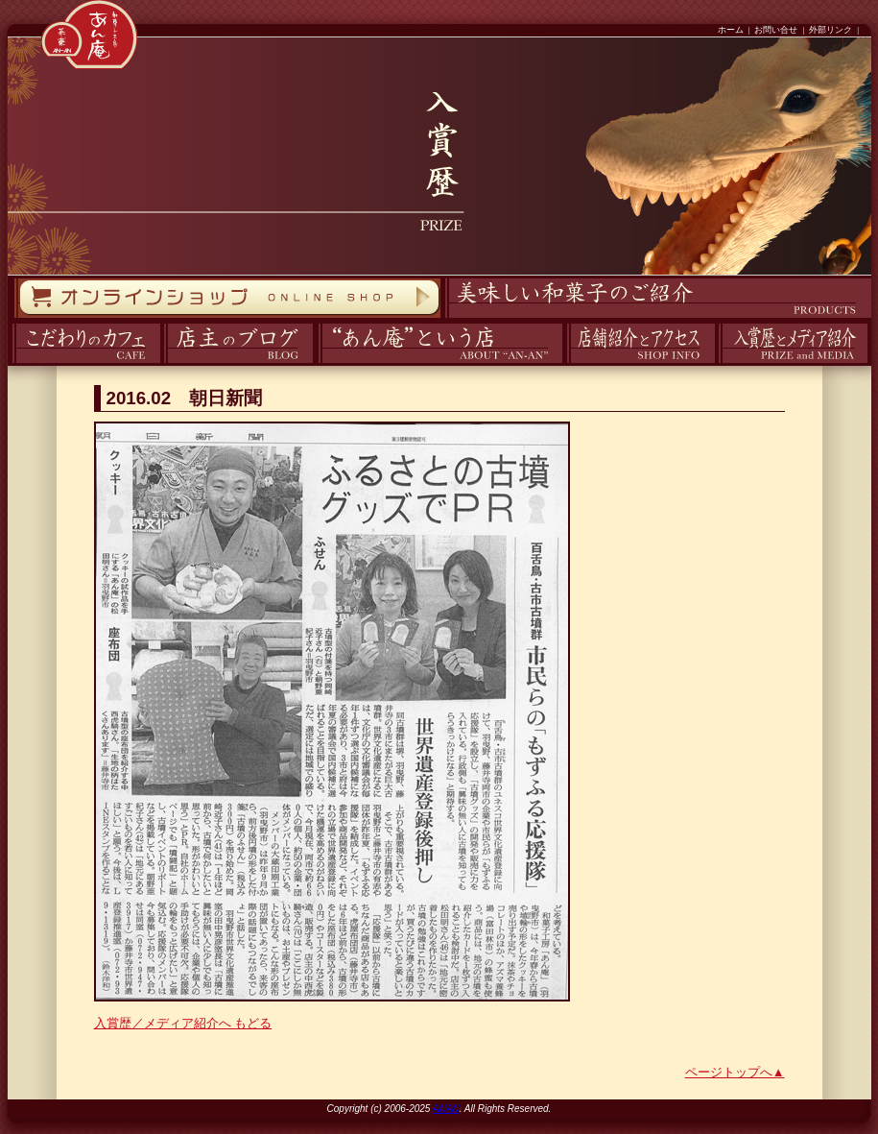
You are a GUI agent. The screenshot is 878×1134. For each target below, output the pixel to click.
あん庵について (318, 363)
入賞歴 (716, 363)
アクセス (564, 363)
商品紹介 (442, 318)
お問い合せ (775, 30)
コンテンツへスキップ (5, 0)
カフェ (9, 363)
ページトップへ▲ (735, 1072)
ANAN (446, 1108)
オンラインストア (13, 318)
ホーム (731, 30)
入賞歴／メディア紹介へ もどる (183, 1023)
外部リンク (830, 30)
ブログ (161, 363)
